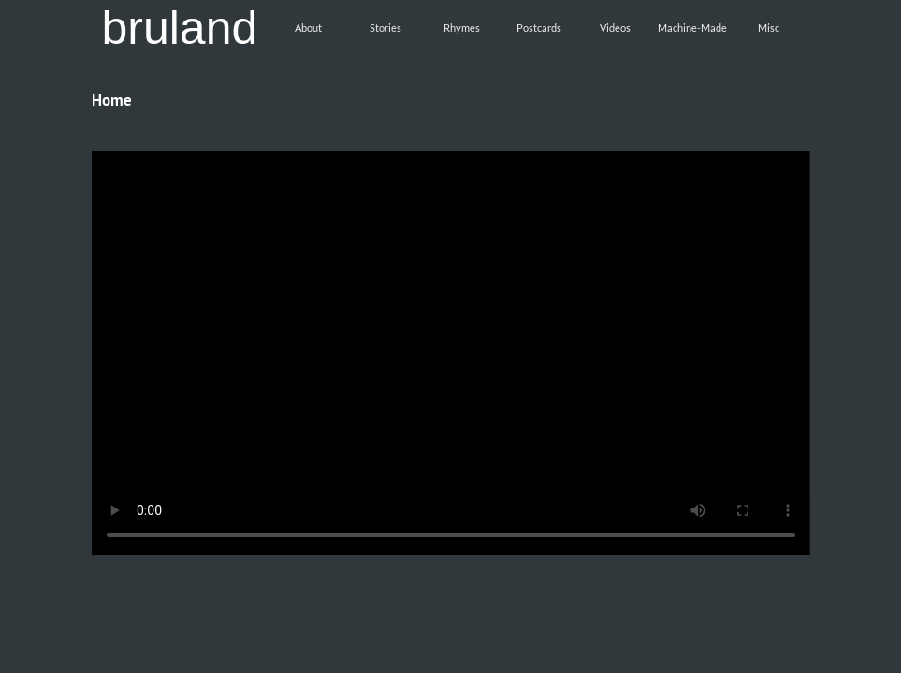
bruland (180, 28)
